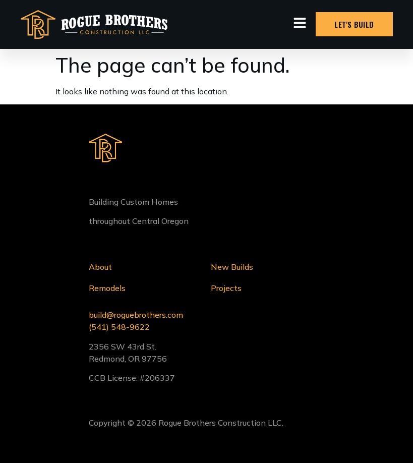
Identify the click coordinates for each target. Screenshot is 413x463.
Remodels (107, 288)
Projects (226, 288)
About (100, 267)
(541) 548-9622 (119, 327)
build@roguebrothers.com (136, 315)
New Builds (232, 267)
